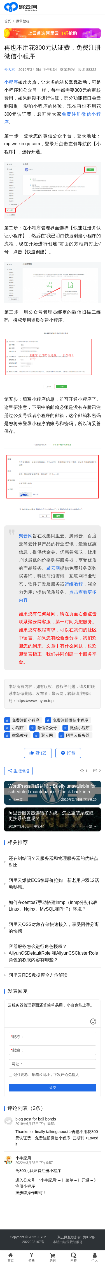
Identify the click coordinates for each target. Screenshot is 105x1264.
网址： (17, 1064)
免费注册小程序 (25, 720)
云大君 (9, 69)
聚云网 (25, 535)
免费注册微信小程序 (70, 720)
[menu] (96, 7)
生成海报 (18, 771)
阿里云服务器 (78, 735)
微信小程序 (80, 728)
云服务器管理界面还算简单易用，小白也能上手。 (52, 1014)
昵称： (17, 1036)
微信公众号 (47, 728)
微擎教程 (67, 69)
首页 (7, 21)
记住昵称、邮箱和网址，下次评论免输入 (44, 1075)
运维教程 (74, 584)
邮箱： (17, 1050)
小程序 (11, 82)
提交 (52, 1088)
